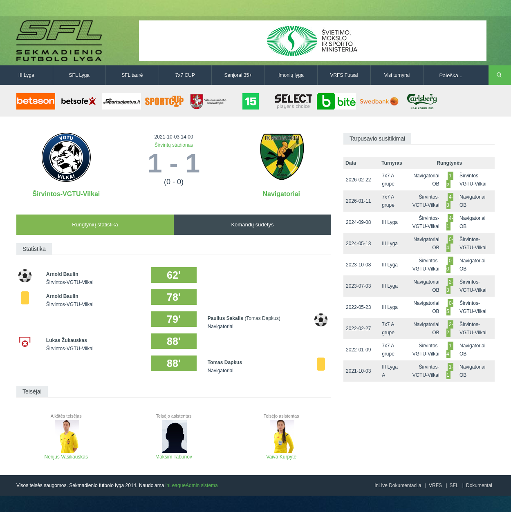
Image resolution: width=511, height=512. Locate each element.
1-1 (449, 371)
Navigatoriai (281, 193)
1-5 (449, 180)
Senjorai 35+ (238, 75)
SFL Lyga (79, 75)
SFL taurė (132, 75)
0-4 (449, 243)
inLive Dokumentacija (397, 485)
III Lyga (26, 75)
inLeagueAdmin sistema (192, 485)
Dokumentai (479, 485)
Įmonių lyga (290, 75)
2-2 (449, 328)
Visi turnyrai (397, 75)
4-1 (449, 222)
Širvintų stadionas (174, 145)
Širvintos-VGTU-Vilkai (66, 193)
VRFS (435, 485)
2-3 (449, 286)
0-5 (449, 307)
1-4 (449, 350)
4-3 (449, 201)
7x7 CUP (185, 75)
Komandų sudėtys (252, 224)
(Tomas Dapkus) (262, 318)
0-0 (449, 265)
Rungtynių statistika (95, 224)
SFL (453, 485)
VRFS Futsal (344, 75)
